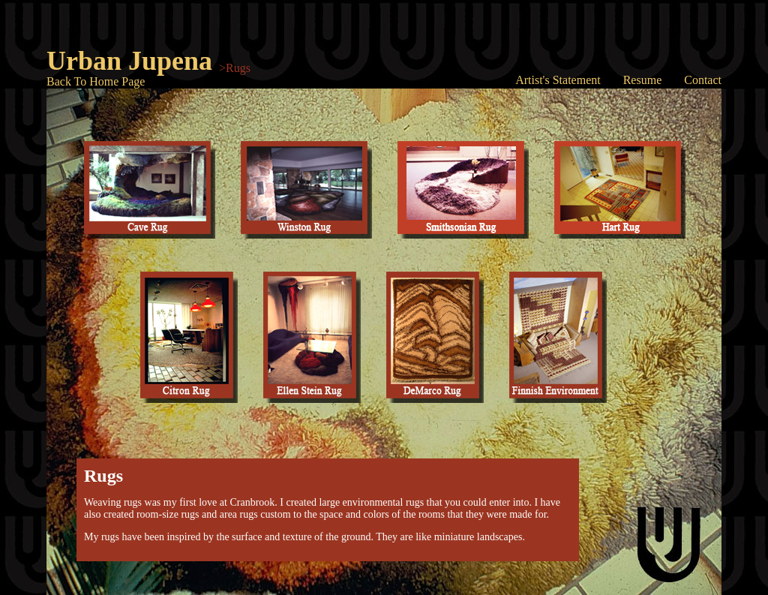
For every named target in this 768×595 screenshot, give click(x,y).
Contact (703, 80)
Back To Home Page (95, 81)
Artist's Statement (558, 80)
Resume (642, 80)
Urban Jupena (129, 61)
